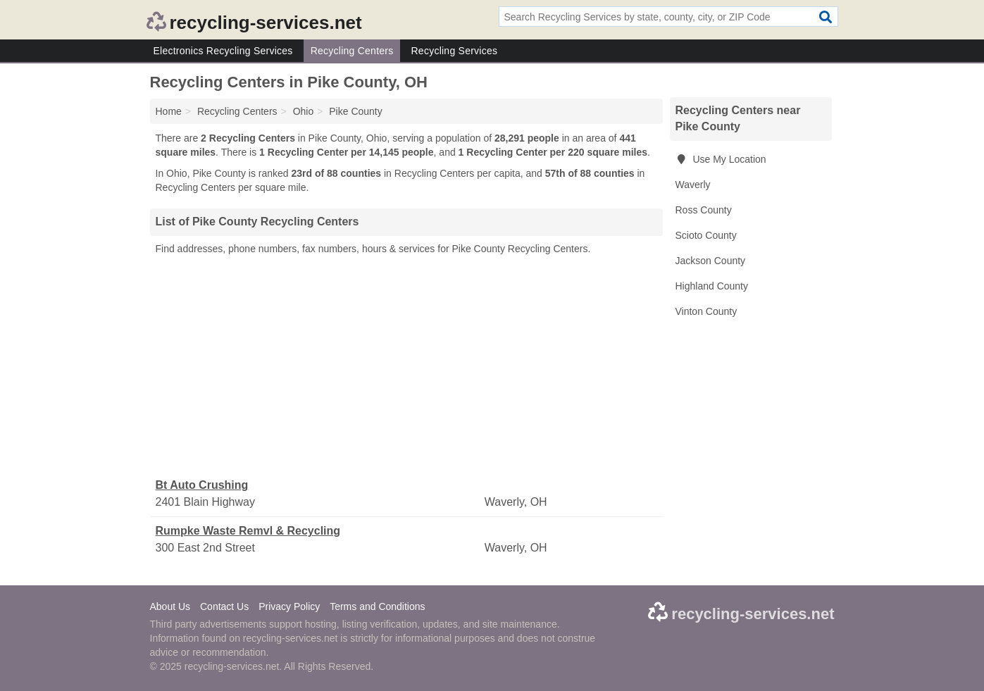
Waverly (693, 184)
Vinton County (706, 311)
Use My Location (720, 159)
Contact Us (224, 606)
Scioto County (706, 235)
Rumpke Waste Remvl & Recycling (248, 531)
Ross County (703, 210)
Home (169, 111)
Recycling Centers (352, 50)
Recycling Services (454, 50)
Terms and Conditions (377, 606)
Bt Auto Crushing (202, 485)
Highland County (712, 286)
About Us (170, 606)
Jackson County (710, 260)
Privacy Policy (289, 606)
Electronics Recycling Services (223, 50)
